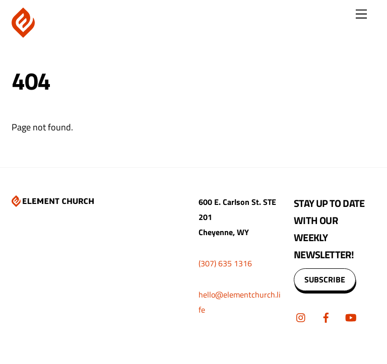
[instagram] (301, 316)
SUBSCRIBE (324, 279)
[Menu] (361, 14)
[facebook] (326, 316)
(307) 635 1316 (225, 263)
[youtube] (351, 316)
